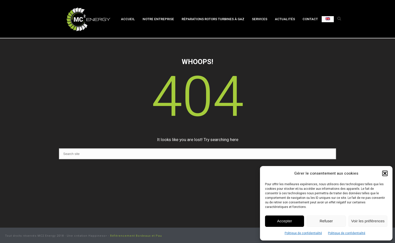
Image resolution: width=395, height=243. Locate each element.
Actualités (285, 19)
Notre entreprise (158, 19)
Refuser (326, 221)
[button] (384, 173)
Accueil (128, 19)
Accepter (284, 221)
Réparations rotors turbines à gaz (213, 19)
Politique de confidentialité (303, 233)
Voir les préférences (368, 221)
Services (259, 19)
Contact (310, 19)
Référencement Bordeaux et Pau (136, 236)
